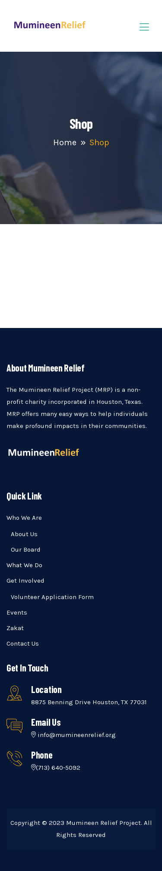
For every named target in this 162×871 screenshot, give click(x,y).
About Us (24, 534)
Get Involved (25, 580)
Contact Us (22, 643)
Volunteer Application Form (52, 597)
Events (16, 612)
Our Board (26, 549)
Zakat (15, 628)
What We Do (24, 565)
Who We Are (24, 517)
